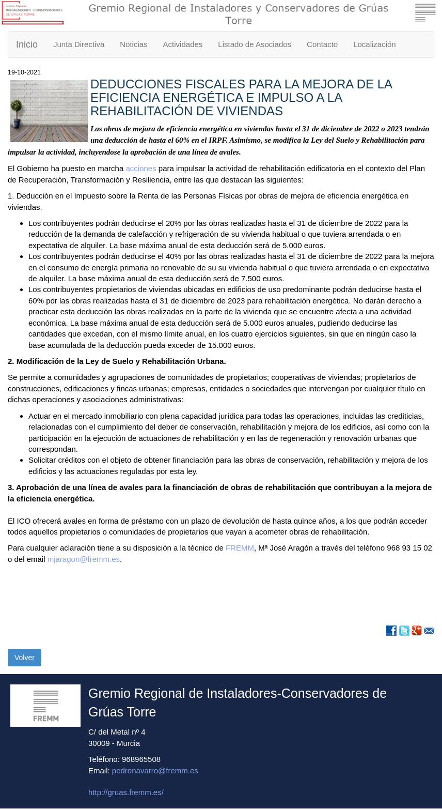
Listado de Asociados (254, 44)
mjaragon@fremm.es (84, 559)
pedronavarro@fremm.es (155, 770)
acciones (140, 168)
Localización (374, 44)
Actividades (183, 44)
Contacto (322, 44)
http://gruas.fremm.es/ (126, 792)
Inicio (27, 44)
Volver (24, 657)
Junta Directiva (78, 44)
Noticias (133, 44)
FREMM (240, 547)
